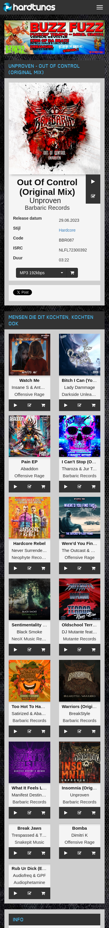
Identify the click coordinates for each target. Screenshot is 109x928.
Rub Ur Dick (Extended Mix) (40, 868)
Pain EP (29, 461)
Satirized (20, 713)
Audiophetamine (29, 882)
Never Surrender (28, 550)
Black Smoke (29, 631)
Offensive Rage (29, 394)
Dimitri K (79, 835)
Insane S (20, 387)
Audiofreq (22, 875)
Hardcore (67, 230)
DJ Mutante (73, 631)
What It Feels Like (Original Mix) (45, 787)
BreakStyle (79, 713)
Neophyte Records (30, 557)
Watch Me (29, 380)
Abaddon (29, 468)
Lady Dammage (79, 387)
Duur (18, 258)
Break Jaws (29, 828)
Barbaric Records (47, 208)
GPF (41, 875)
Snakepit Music (29, 842)
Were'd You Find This (84, 543)
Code (18, 238)
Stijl (17, 228)
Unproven (45, 200)
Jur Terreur (93, 468)
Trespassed (23, 835)
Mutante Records (79, 638)
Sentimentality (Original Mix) (41, 624)
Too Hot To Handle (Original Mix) (45, 706)
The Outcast (74, 550)
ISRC (18, 248)
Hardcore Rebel (29, 543)
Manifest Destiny (28, 794)
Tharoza (70, 468)
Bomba (79, 828)
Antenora (43, 387)
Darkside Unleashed (81, 394)
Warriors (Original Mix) (85, 706)
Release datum (27, 218)
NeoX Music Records (32, 638)
